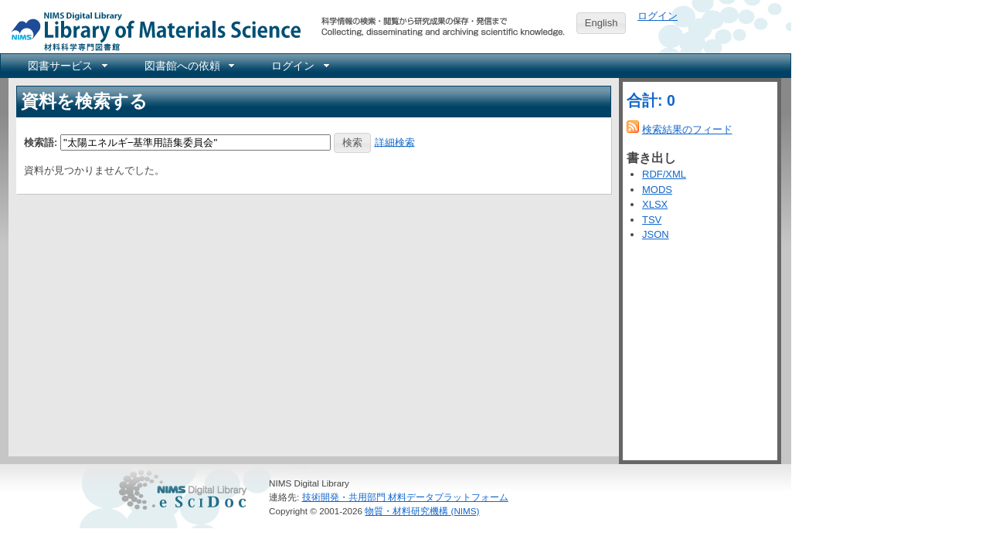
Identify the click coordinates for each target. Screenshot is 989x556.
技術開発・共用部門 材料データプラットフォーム (405, 497)
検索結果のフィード (687, 129)
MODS (657, 189)
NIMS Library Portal (151, 30)
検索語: (40, 141)
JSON (655, 234)
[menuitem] (66, 65)
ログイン (657, 16)
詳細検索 (395, 141)
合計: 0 (651, 100)
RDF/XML (664, 174)
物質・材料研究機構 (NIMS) (422, 511)
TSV (651, 219)
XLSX (655, 204)
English (601, 23)
